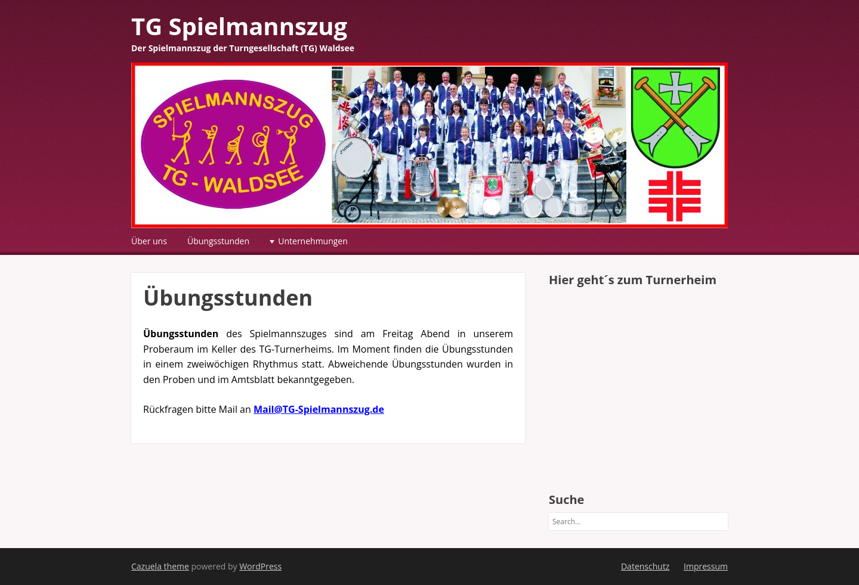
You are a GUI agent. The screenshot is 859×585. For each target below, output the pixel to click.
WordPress (260, 566)
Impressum (706, 566)
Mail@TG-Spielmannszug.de (319, 409)
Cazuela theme (160, 566)
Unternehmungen (313, 241)
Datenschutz (645, 566)
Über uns (149, 241)
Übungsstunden (218, 241)
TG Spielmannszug (239, 26)
